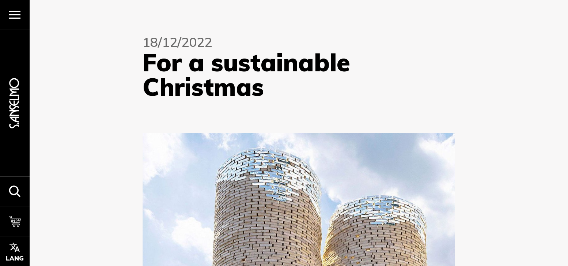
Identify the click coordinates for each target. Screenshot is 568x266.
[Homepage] (14, 103)
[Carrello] (15, 221)
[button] (15, 191)
